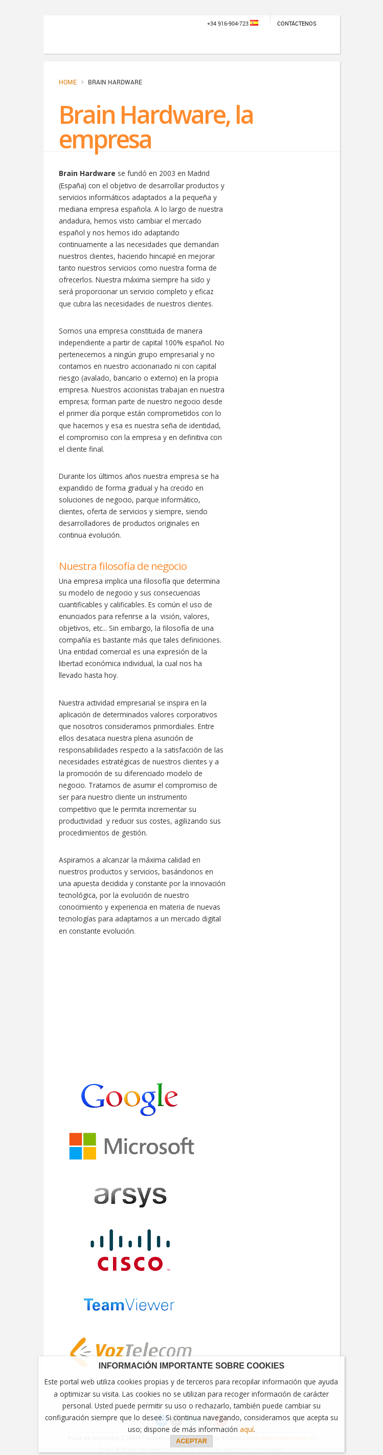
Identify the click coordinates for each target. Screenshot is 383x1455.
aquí (247, 1429)
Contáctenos (297, 23)
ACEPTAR (191, 1441)
